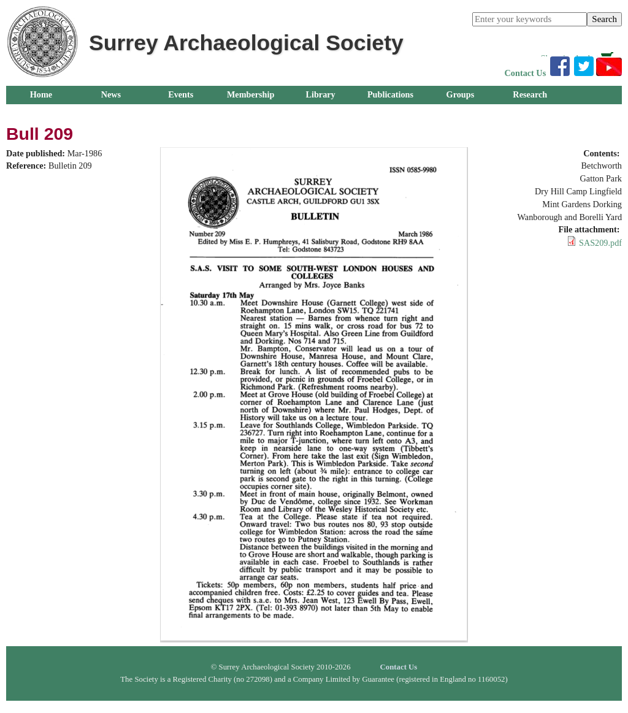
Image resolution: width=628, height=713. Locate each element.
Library (320, 94)
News (111, 94)
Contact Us (525, 73)
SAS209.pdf (600, 243)
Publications (390, 94)
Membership (251, 94)
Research (530, 94)
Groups (460, 94)
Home (41, 94)
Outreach (40, 113)
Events (180, 94)
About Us (110, 113)
